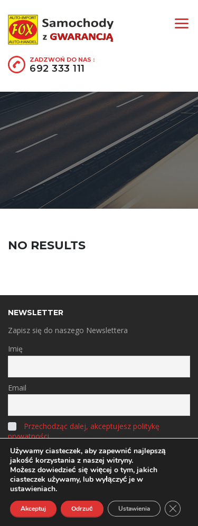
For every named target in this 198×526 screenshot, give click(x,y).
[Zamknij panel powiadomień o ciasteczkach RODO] (173, 509)
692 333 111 (57, 68)
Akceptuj (33, 508)
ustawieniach (32, 489)
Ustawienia (134, 508)
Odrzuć (82, 508)
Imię (15, 349)
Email (17, 388)
